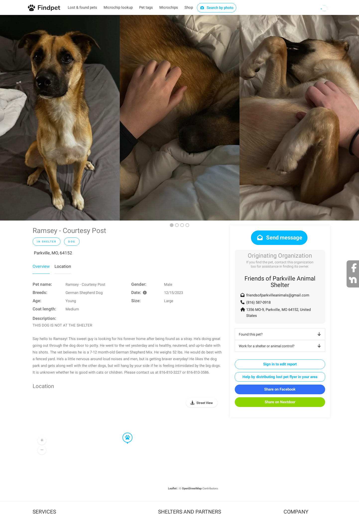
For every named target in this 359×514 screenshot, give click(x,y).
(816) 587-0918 (258, 302)
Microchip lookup (118, 7)
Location (63, 266)
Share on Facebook (280, 389)
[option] (60, 118)
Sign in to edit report (280, 364)
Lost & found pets (82, 7)
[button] (123, 432)
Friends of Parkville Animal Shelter (279, 281)
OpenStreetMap (192, 488)
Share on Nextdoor (280, 402)
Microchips (168, 7)
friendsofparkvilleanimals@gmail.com (277, 295)
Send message (279, 237)
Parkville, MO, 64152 (53, 252)
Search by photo (217, 7)
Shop (188, 7)
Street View (204, 403)
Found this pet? (281, 334)
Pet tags (146, 7)
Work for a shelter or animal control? (281, 346)
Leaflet (172, 488)
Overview (41, 266)
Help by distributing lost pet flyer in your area (279, 377)
